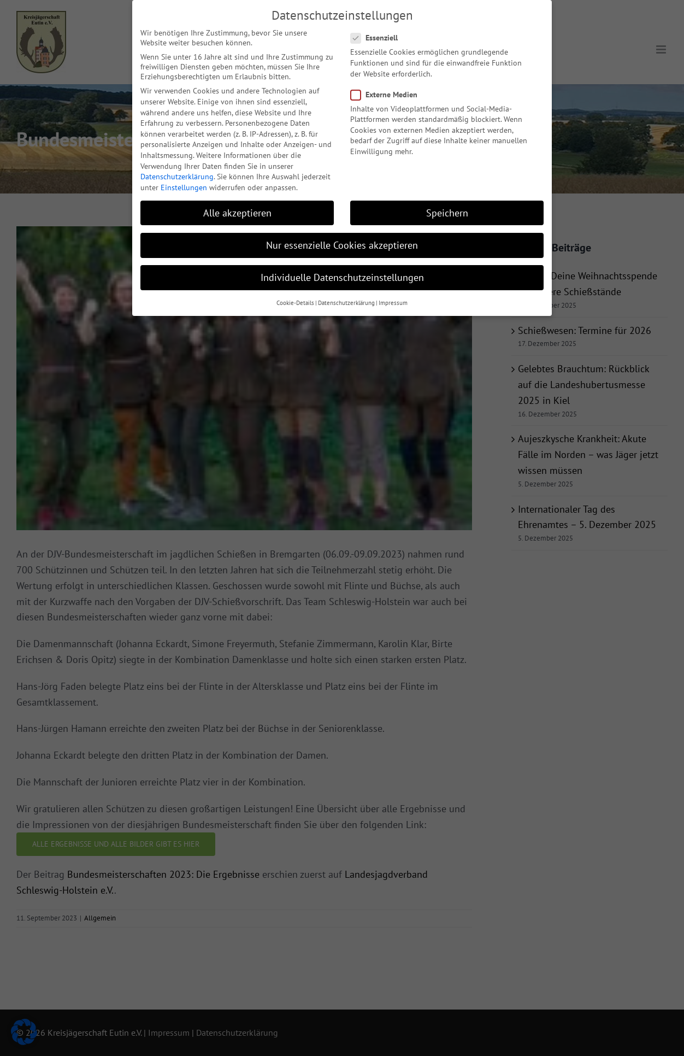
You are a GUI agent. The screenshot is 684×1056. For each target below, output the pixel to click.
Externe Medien (388, 91)
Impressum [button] (393, 299)
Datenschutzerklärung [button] (346, 299)
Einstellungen (184, 184)
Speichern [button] (447, 209)
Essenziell (378, 34)
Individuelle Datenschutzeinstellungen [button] (342, 274)
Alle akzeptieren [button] (237, 209)
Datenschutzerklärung (177, 173)
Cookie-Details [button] (295, 299)
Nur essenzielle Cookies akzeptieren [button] (342, 242)
